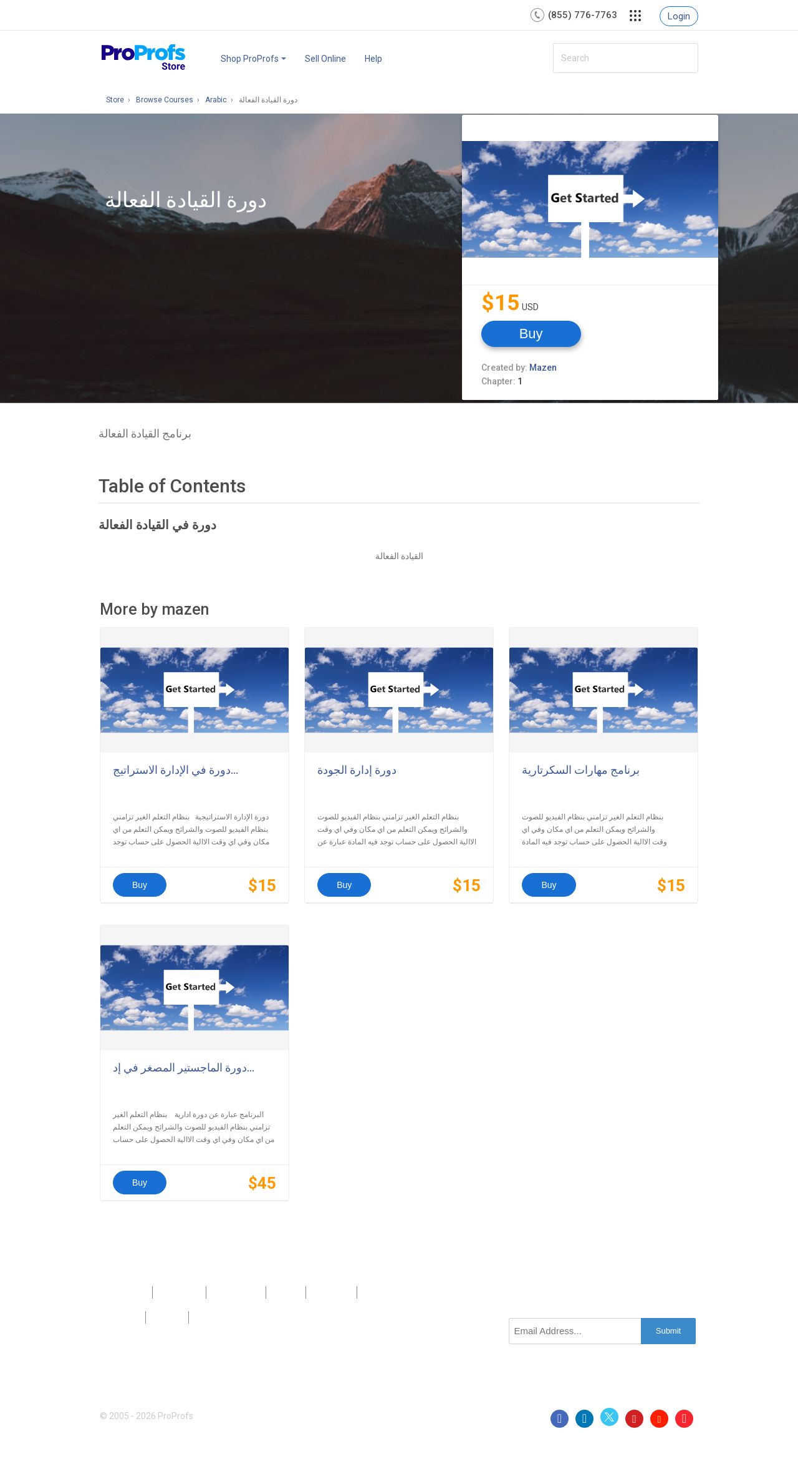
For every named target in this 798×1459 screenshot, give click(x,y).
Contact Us (235, 1292)
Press (286, 1292)
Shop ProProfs (253, 59)
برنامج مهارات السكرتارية (581, 769)
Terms (167, 1317)
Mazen (543, 368)
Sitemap (331, 1292)
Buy (531, 333)
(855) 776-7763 (582, 15)
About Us (179, 1292)
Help (373, 59)
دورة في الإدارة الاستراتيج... (175, 769)
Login (679, 16)
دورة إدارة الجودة (357, 769)
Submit (668, 1330)
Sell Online (325, 59)
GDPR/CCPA (221, 1317)
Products (125, 1292)
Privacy (122, 1317)
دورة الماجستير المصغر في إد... (183, 1067)
